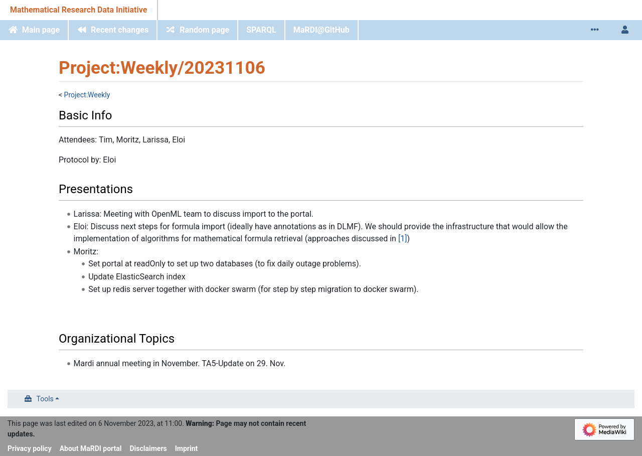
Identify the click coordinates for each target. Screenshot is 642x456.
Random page (204, 30)
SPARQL (261, 30)
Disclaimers (148, 448)
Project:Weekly (87, 95)
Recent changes (119, 30)
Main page (41, 30)
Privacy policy (30, 448)
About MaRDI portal (91, 448)
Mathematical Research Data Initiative (78, 10)
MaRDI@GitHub (321, 30)
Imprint (186, 448)
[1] (402, 238)
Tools (45, 399)
